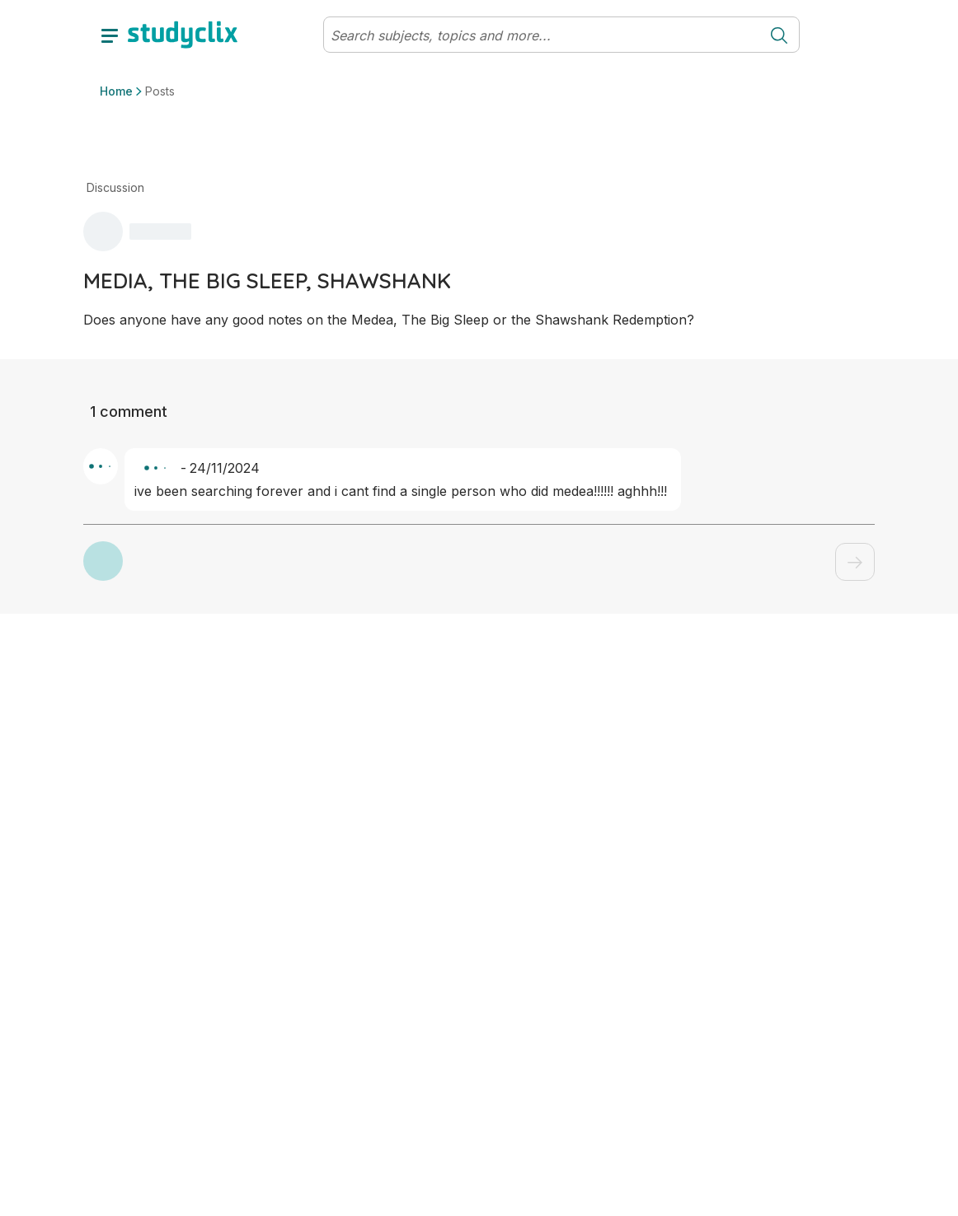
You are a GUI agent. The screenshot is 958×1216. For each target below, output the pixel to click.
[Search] (541, 35)
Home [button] (116, 91)
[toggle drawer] (110, 34)
